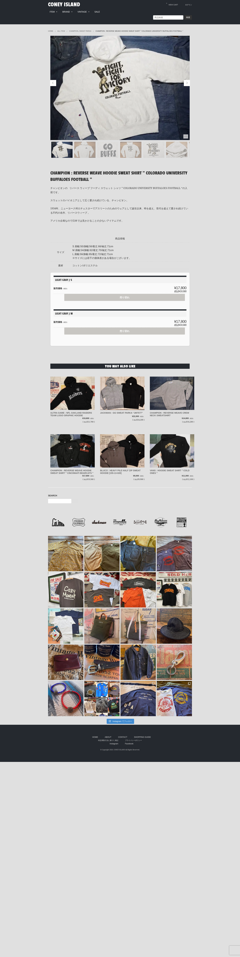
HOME (95, 737)
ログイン (188, 5)
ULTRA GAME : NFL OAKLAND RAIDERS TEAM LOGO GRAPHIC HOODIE (71, 414)
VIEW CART (172, 4)
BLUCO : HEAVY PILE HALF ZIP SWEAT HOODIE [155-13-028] (120, 471)
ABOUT (108, 737)
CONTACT (122, 737)
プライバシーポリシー (133, 740)
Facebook (129, 744)
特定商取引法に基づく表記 (108, 740)
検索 (188, 17)
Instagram (114, 744)
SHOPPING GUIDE (142, 737)
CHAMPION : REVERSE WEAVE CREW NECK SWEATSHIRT (169, 414)
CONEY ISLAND (64, 4)
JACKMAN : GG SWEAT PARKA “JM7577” (121, 413)
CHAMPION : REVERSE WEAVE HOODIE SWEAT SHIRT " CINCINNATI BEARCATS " (71, 471)
